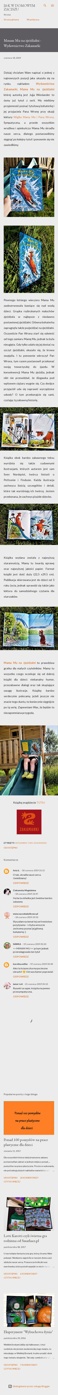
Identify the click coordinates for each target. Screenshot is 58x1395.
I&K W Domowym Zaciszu (19, 7)
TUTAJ (41, 802)
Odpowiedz (21, 882)
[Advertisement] (29, 1063)
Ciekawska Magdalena (24, 890)
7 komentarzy (28, 1364)
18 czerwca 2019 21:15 (33, 870)
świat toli (18, 984)
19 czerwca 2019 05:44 (41, 964)
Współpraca (33, 19)
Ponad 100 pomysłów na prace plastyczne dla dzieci (26, 1142)
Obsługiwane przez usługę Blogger (29, 1386)
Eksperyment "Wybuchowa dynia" (28, 1331)
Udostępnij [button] (10, 847)
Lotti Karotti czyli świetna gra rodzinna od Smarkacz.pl (25, 1238)
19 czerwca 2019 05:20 (34, 944)
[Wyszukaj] (45, 5)
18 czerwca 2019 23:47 (26, 894)
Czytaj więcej (12, 1181)
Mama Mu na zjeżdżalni (37, 89)
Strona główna (11, 19)
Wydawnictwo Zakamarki (31, 843)
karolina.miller (20, 964)
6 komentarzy (28, 1273)
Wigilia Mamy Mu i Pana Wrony (33, 117)
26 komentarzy (29, 1177)
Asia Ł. (16, 870)
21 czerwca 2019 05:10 (36, 984)
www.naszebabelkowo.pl (25, 913)
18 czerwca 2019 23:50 (26, 917)
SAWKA (17, 944)
